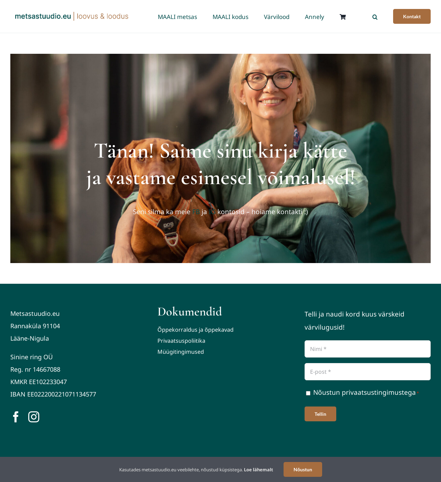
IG (212, 211)
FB (196, 211)
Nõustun (303, 469)
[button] (375, 16)
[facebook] (15, 416)
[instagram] (33, 416)
